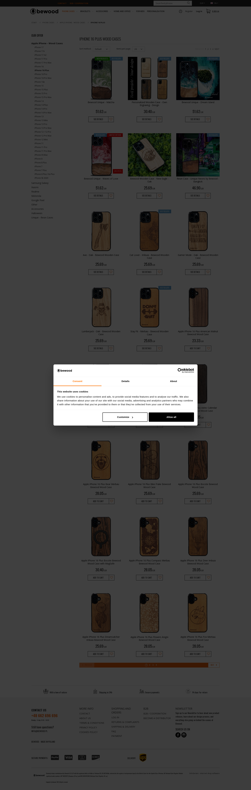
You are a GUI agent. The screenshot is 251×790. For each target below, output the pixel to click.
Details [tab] (125, 381)
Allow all (171, 417)
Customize (125, 417)
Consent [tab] (77, 381)
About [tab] (173, 381)
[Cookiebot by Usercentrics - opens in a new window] (180, 370)
